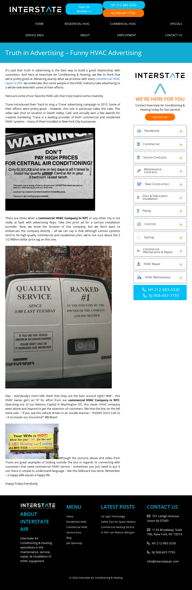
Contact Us (173, 35)
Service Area (34, 35)
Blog (69, 537)
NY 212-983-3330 (123, 5)
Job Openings (74, 543)
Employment (126, 35)
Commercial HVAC (123, 24)
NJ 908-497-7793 (123, 13)
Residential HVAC (77, 24)
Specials (176, 24)
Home (39, 24)
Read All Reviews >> (84, 9)
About (85, 35)
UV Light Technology (113, 516)
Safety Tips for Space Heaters (118, 521)
